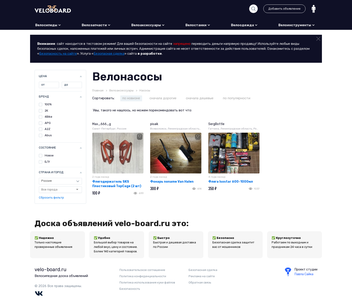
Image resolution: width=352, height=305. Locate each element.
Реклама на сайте (202, 276)
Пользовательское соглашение (142, 270)
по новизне (131, 98)
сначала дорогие (163, 98)
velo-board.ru (50, 269)
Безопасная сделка (109, 54)
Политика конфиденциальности (142, 276)
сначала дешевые (199, 98)
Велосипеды (48, 25)
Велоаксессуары (148, 25)
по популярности (236, 98)
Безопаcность (129, 288)
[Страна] (60, 181)
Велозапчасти (96, 25)
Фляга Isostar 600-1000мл (230, 182)
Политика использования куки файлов (147, 282)
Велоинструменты (296, 25)
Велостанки (197, 25)
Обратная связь (200, 282)
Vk (39, 293)
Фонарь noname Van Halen (172, 182)
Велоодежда (244, 25)
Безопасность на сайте (58, 54)
